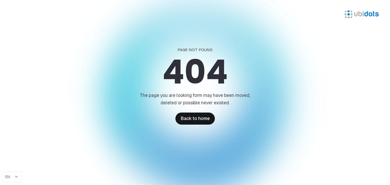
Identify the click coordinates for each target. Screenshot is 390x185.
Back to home (195, 118)
